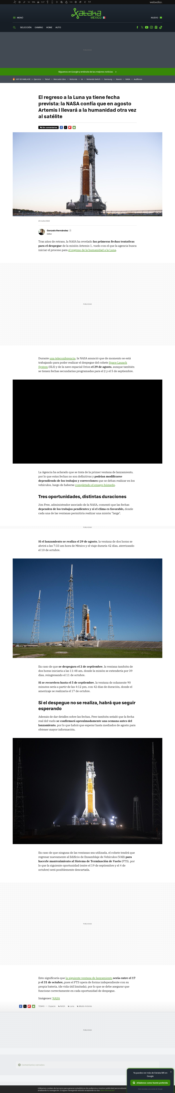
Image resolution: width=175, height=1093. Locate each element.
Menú (20, 17)
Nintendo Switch (93, 79)
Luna (72, 1006)
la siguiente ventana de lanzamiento (89, 978)
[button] (59, 230)
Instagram (151, 27)
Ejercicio (37, 79)
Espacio (51, 1006)
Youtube (146, 27)
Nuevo (154, 17)
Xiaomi (119, 79)
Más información (107, 1090)
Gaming (39, 27)
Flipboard (69, 127)
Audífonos (138, 79)
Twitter (142, 27)
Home (49, 27)
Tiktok (160, 27)
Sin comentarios (49, 127)
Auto (58, 27)
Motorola (73, 79)
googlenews (156, 27)
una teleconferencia (62, 358)
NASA (127, 79)
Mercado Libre (60, 79)
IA (82, 79)
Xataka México (87, 13)
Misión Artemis (85, 1006)
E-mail (74, 127)
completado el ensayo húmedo (95, 485)
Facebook (137, 27)
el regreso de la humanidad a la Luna (92, 250)
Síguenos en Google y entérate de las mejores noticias (85, 71)
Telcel (47, 79)
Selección (26, 27)
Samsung (108, 79)
